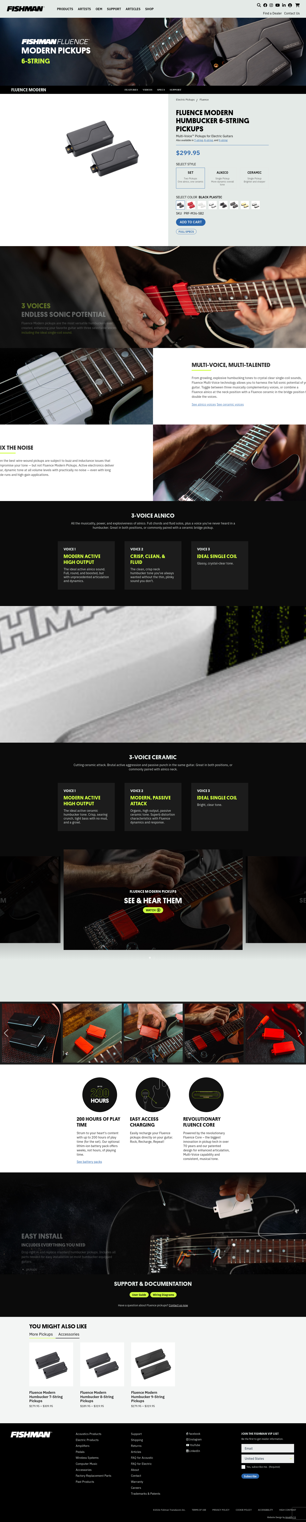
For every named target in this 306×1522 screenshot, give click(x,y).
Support (136, 1434)
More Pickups (41, 1334)
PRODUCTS (65, 9)
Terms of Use (199, 1509)
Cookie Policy (244, 1509)
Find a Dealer (272, 13)
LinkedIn (193, 1451)
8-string (208, 140)
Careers (136, 1488)
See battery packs (89, 1161)
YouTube (193, 1445)
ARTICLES (133, 9)
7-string (198, 140)
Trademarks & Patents (145, 1493)
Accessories (68, 1334)
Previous (6, 1033)
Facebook (193, 1434)
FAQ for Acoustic (142, 1458)
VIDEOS (147, 89)
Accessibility (265, 1509)
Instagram (194, 1439)
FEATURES (131, 89)
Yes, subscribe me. (263, 1467)
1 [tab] (150, 958)
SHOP (149, 9)
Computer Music (86, 1464)
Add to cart (191, 221)
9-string (223, 140)
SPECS (161, 89)
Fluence (204, 99)
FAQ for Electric (141, 1464)
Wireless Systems (87, 1458)
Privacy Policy (221, 1509)
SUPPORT (114, 9)
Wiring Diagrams (163, 1295)
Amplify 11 (290, 1517)
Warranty (137, 1482)
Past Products (85, 1482)
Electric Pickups (185, 99)
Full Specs (186, 231)
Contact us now (178, 1305)
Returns (136, 1446)
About (135, 1470)
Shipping (137, 1440)
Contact (136, 1475)
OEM (99, 9)
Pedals (80, 1452)
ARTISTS (84, 9)
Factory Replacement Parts (93, 1475)
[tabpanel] (153, 899)
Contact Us (292, 13)
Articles (136, 1452)
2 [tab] (154, 958)
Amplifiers (82, 1446)
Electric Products (87, 1440)
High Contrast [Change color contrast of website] (287, 1510)
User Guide (139, 1295)
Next (300, 1033)
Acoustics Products (88, 1434)
